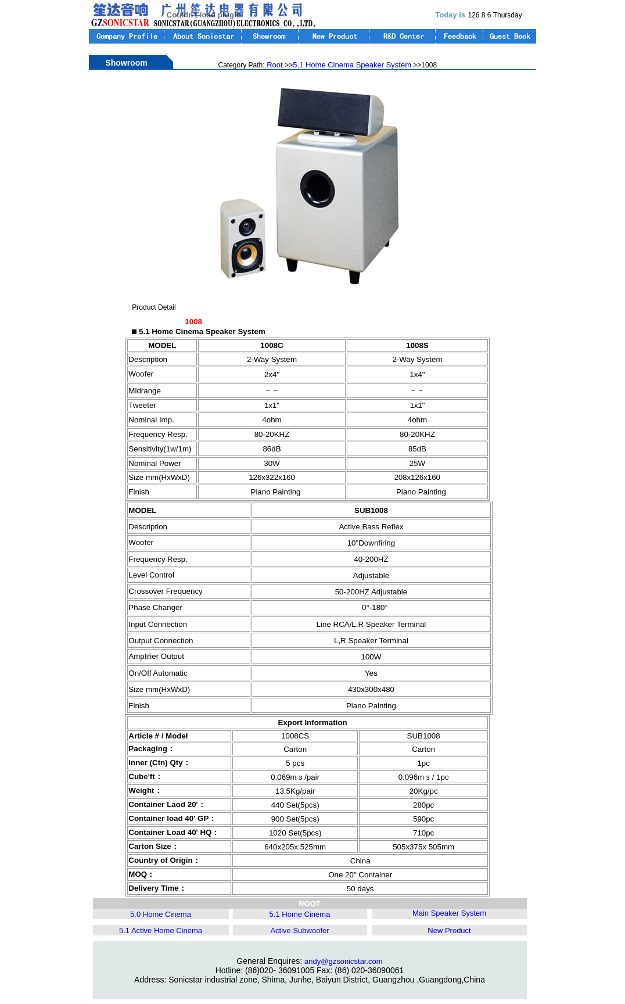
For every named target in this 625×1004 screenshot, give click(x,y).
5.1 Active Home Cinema (160, 930)
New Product (449, 930)
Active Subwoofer (299, 930)
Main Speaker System (449, 913)
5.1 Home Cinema (300, 914)
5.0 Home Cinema (160, 914)
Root (275, 64)
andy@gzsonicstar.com (343, 961)
